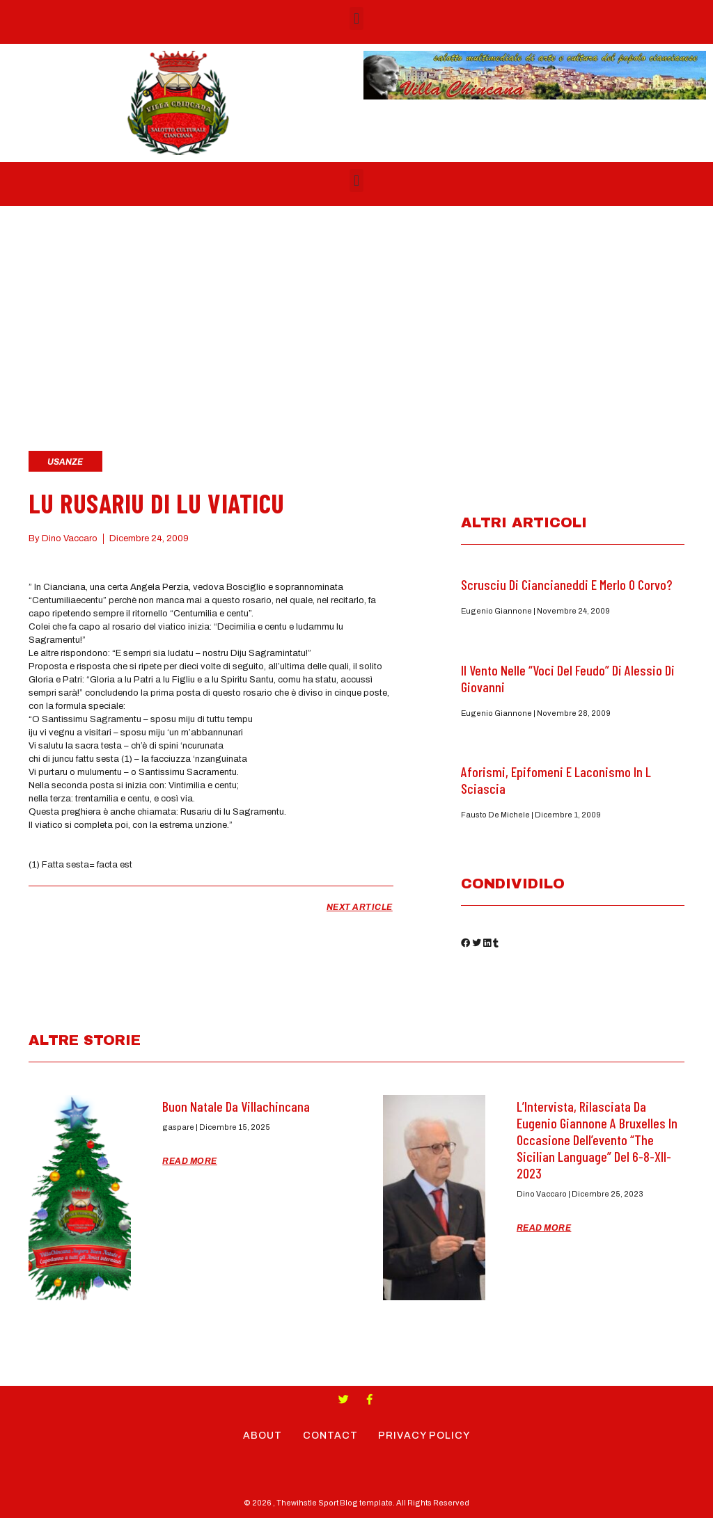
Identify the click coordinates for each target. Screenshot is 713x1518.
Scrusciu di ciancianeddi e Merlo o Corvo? (566, 584)
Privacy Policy (425, 1435)
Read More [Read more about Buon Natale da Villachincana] (189, 1161)
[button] (356, 18)
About (262, 1435)
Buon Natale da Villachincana (236, 1106)
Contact (330, 1435)
